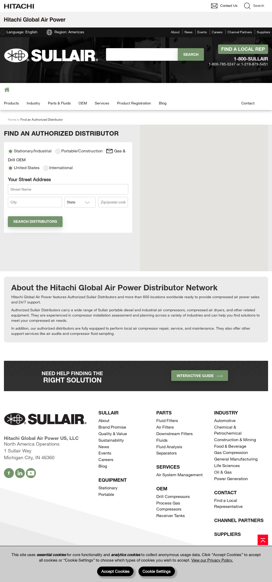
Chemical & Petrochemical (228, 429)
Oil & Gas (223, 471)
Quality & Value (112, 433)
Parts (164, 412)
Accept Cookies (115, 571)
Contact (247, 103)
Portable (106, 494)
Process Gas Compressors (168, 505)
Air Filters (165, 426)
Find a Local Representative (228, 503)
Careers (217, 32)
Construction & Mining (235, 439)
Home (12, 119)
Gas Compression (231, 452)
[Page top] (263, 540)
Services (102, 103)
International (58, 168)
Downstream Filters (174, 433)
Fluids (162, 439)
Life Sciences (227, 465)
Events (202, 32)
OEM (83, 103)
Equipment (112, 480)
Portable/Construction (79, 151)
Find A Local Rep (243, 49)
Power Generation (231, 478)
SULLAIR (108, 412)
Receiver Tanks (170, 515)
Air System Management (179, 474)
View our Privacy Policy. (212, 560)
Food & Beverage (230, 446)
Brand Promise (112, 426)
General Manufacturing (236, 458)
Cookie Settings (156, 571)
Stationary (108, 487)
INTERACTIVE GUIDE (200, 375)
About (175, 32)
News (188, 32)
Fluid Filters (167, 420)
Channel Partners (239, 32)
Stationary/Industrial (30, 151)
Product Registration (134, 103)
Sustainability (111, 439)
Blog (162, 103)
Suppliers (263, 32)
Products (11, 103)
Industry (33, 103)
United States (24, 168)
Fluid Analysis (169, 446)
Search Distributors (35, 221)
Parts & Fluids (59, 103)
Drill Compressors (173, 496)
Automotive (225, 420)
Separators (166, 452)
